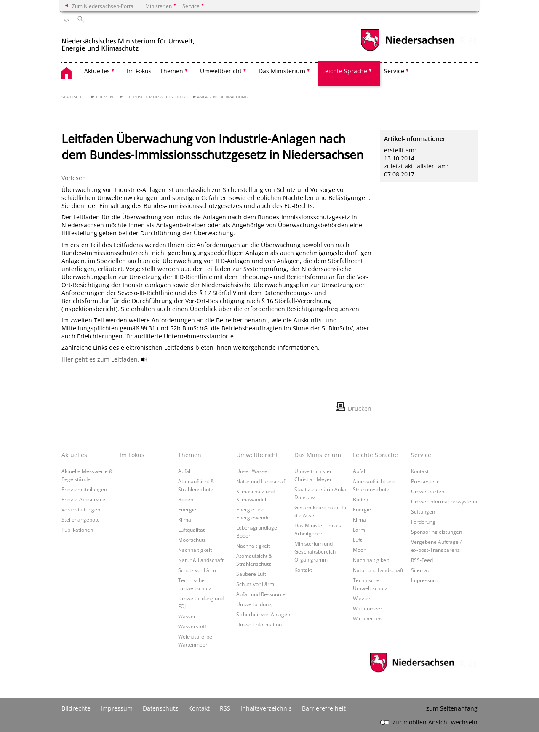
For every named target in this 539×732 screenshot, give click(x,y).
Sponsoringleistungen (436, 531)
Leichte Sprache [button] (344, 71)
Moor (359, 549)
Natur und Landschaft (261, 481)
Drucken (359, 409)
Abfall (185, 471)
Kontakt (303, 569)
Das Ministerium (317, 455)
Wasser (187, 616)
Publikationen (77, 529)
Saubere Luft (251, 573)
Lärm (359, 529)
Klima (184, 519)
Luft (357, 539)
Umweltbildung (254, 604)
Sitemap (420, 570)
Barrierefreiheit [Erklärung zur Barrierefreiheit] (324, 708)
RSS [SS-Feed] (225, 708)
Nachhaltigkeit (195, 549)
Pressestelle (425, 481)
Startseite (73, 97)
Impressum (424, 580)
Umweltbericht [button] (221, 71)
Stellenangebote (80, 519)
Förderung (423, 521)
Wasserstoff (192, 626)
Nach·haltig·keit (371, 559)
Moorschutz (192, 539)
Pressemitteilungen (84, 489)
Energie (187, 509)
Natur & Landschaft (201, 559)
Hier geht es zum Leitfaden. (100, 359)
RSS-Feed (422, 559)
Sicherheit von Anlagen (263, 614)
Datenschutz (160, 708)
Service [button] (394, 71)
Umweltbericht (257, 455)
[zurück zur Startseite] (128, 41)
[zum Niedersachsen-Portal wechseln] (407, 50)
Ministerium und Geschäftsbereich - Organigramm (316, 551)
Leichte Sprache (375, 455)
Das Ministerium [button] (282, 71)
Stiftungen (423, 511)
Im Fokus (139, 71)
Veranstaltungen (80, 509)
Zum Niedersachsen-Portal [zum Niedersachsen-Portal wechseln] (103, 6)
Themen (104, 97)
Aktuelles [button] (97, 71)
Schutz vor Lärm (197, 570)
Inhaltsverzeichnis (266, 708)
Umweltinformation (259, 624)
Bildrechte (76, 708)
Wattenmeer (367, 608)
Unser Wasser (253, 471)
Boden (185, 499)
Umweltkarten (427, 491)
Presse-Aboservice (83, 499)
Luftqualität (191, 529)
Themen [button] (171, 71)
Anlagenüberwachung (222, 97)
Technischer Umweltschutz (155, 97)
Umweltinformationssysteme (445, 501)
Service (421, 455)
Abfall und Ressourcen (262, 594)
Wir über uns (368, 618)
